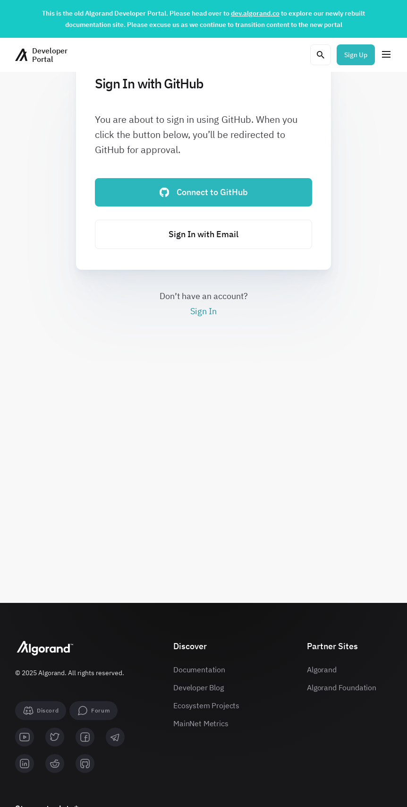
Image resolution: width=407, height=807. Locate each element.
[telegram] (115, 737)
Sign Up (355, 55)
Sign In (203, 311)
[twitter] (54, 737)
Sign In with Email (203, 234)
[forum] (93, 710)
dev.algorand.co (255, 13)
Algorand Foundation (341, 687)
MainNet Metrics (201, 723)
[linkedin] (24, 763)
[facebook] (85, 737)
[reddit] (54, 763)
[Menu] (386, 55)
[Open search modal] (320, 54)
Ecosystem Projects (206, 705)
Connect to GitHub (204, 192)
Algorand (322, 669)
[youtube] (24, 737)
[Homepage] (41, 54)
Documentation (199, 669)
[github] (85, 763)
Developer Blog (198, 687)
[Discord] (40, 710)
